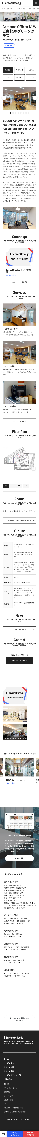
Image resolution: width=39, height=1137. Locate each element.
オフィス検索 (21, 9)
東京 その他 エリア (10, 900)
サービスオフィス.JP (8, 9)
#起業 (16, 973)
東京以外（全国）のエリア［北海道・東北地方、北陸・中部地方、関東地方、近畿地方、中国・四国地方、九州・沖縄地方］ (20, 905)
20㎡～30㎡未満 (18, 960)
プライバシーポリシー (11, 1088)
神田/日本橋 (21, 921)
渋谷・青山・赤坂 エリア (12, 885)
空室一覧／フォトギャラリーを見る (19, 520)
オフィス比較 (19, 858)
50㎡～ (20, 963)
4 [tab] (18, 113)
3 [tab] (15, 113)
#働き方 (17, 976)
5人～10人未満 (17, 934)
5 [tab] (21, 113)
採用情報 (7, 1092)
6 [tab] (23, 113)
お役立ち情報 (9, 970)
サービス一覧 (20, 70)
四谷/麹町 (24, 918)
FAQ (5, 1104)
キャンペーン (20, 77)
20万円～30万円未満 (22, 947)
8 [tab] (28, 113)
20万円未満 (8, 947)
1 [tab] (10, 113)
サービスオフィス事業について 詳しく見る (19, 1019)
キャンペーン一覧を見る (19, 282)
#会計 (24, 976)
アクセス (8, 77)
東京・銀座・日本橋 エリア (13, 893)
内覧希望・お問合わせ (15, 1134)
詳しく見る (12, 275)
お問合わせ (8, 1079)
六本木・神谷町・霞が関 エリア (15, 888)
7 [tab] (26, 113)
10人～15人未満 (9, 936)
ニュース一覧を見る (19, 629)
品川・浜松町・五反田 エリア (14, 895)
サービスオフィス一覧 (12, 1075)
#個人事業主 (25, 973)
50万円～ (24, 950)
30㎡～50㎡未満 (9, 963)
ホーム (6, 1059)
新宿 (12, 923)
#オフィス (7, 973)
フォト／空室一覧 (31, 70)
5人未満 (7, 934)
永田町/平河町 (9, 921)
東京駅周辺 (20, 923)
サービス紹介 (9, 1063)
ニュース (31, 77)
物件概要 (8, 70)
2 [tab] (13, 113)
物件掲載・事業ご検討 (31, 1134)
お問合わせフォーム (19, 660)
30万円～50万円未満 (11, 950)
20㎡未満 (7, 960)
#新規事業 (7, 976)
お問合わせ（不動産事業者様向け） (16, 1112)
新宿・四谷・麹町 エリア (12, 898)
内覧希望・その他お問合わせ (13, 1108)
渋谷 (5, 918)
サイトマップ (8, 1096)
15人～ (20, 936)
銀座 (28, 921)
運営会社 (7, 1084)
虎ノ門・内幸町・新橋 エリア (14, 890)
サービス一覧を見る (19, 421)
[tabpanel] (19, 98)
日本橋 (6, 923)
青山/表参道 (14, 918)
